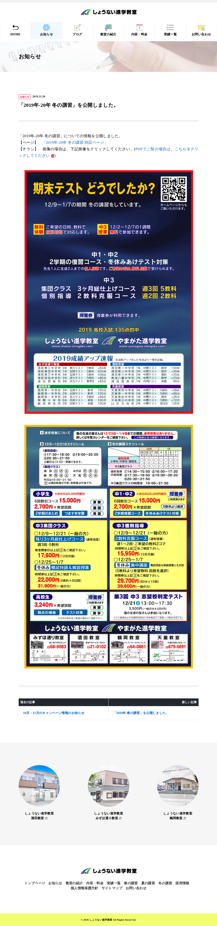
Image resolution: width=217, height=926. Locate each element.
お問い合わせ (201, 30)
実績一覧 (170, 30)
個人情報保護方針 (84, 888)
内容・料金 (139, 30)
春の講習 (131, 883)
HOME (15, 30)
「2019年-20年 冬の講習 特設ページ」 (75, 142)
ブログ (77, 30)
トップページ (34, 883)
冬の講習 (165, 883)
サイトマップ (112, 888)
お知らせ (46, 30)
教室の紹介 (108, 30)
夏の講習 (148, 883)
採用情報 (182, 883)
